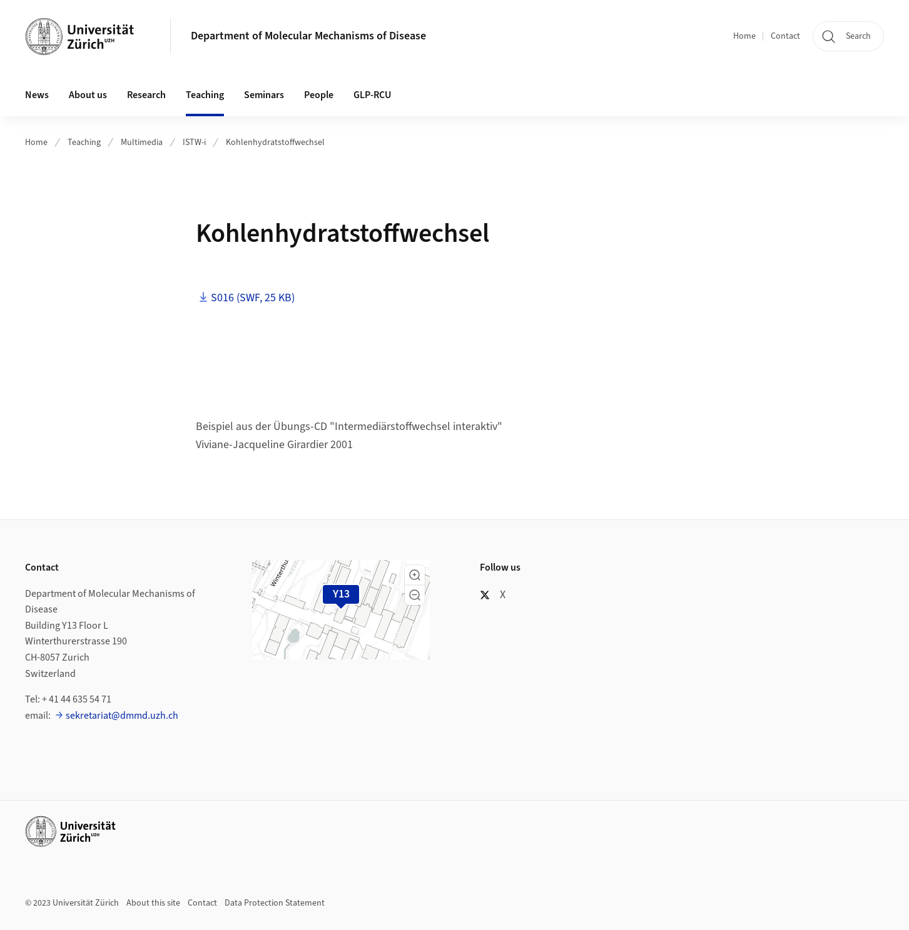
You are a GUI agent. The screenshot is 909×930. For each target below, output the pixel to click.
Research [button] (146, 95)
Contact (785, 36)
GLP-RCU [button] (372, 95)
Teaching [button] (205, 95)
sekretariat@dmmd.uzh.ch (122, 715)
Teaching (84, 142)
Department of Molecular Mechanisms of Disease (308, 36)
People (318, 95)
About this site (153, 903)
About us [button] (88, 95)
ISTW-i (194, 142)
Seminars (264, 95)
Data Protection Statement (275, 903)
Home (744, 36)
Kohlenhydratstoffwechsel (275, 142)
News (37, 95)
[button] (415, 575)
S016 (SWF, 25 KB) (253, 298)
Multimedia (142, 142)
